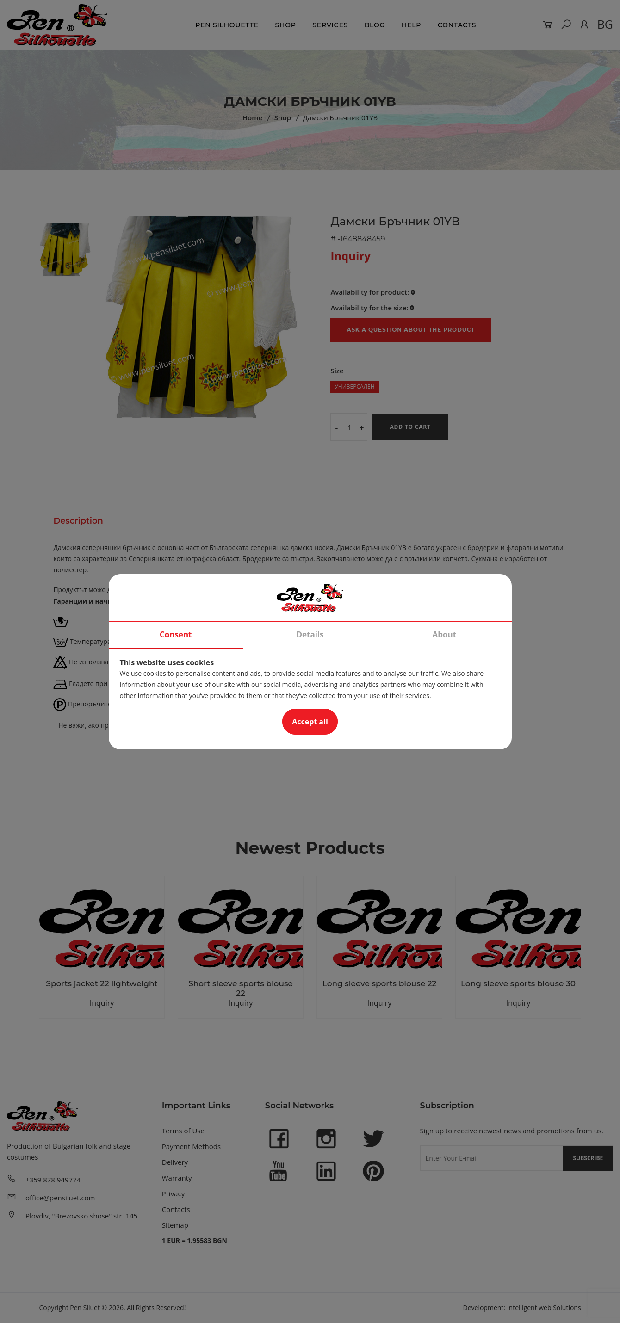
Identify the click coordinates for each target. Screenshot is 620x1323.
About (445, 634)
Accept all (310, 722)
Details (309, 634)
